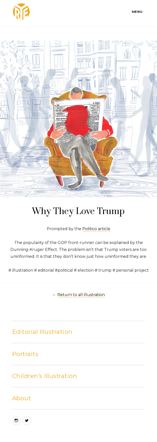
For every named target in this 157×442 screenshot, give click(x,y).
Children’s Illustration (44, 376)
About (21, 398)
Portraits (25, 354)
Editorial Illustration (42, 331)
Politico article (96, 228)
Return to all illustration (81, 294)
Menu (137, 12)
